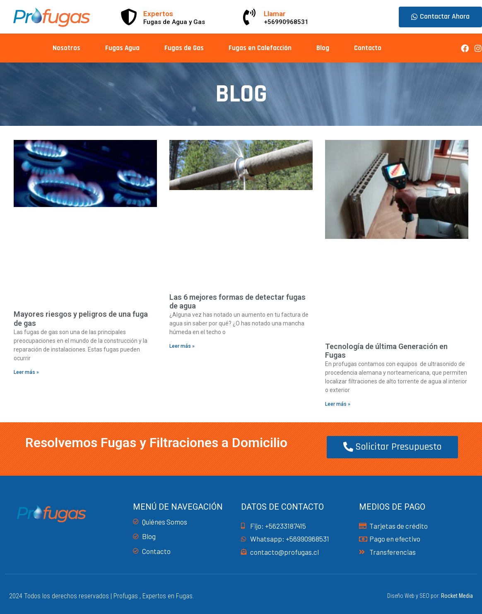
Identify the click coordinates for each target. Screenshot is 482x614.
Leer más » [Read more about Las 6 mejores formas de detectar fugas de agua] (182, 346)
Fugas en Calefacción (260, 48)
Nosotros (66, 48)
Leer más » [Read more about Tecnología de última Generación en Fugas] (337, 404)
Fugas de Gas (184, 48)
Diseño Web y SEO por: (430, 595)
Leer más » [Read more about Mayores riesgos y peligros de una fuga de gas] (26, 372)
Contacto (367, 48)
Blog (322, 48)
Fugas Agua (122, 48)
